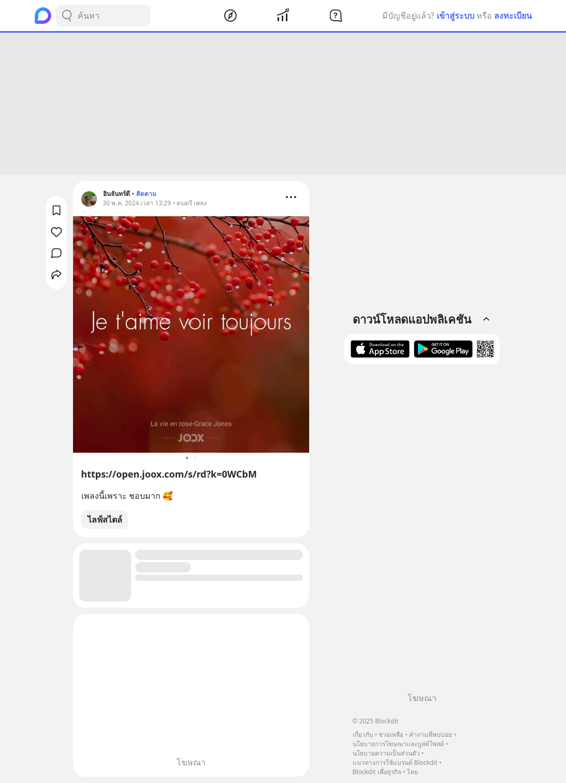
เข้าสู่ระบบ (455, 15)
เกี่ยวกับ (363, 734)
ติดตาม (146, 193)
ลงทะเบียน (513, 15)
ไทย (412, 771)
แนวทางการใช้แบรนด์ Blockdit (395, 762)
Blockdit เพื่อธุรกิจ (377, 771)
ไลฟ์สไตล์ (105, 519)
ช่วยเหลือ (391, 734)
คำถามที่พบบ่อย (430, 734)
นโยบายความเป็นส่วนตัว (386, 753)
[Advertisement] (283, 104)
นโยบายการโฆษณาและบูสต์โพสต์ (398, 743)
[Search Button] (67, 15)
